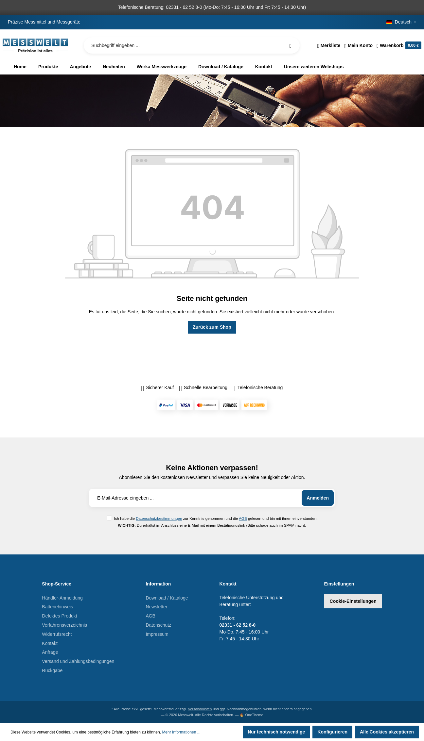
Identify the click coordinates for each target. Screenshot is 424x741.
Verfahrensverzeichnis (64, 625)
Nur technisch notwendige (276, 731)
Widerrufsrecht (57, 634)
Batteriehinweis (57, 606)
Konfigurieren (332, 731)
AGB (243, 518)
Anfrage (50, 652)
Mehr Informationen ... (181, 732)
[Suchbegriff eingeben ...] (192, 45)
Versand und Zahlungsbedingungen (78, 661)
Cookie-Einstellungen (353, 601)
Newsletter (156, 606)
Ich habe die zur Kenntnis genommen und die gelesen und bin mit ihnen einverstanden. (215, 518)
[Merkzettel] (329, 45)
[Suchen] (290, 45)
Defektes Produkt (59, 615)
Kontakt (49, 643)
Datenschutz (158, 625)
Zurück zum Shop (212, 327)
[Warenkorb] (398, 45)
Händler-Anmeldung (62, 598)
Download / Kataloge (167, 598)
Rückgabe (52, 670)
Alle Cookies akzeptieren (387, 731)
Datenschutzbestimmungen (159, 518)
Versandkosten (200, 709)
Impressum (157, 634)
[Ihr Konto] (358, 45)
